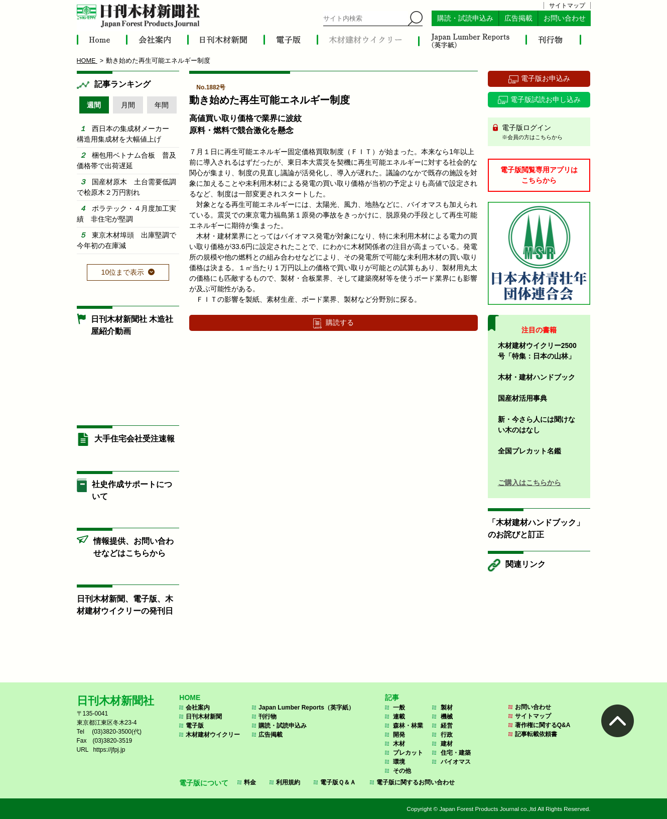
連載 (399, 716)
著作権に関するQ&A (543, 725)
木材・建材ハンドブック (536, 377)
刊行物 (267, 716)
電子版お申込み (545, 78)
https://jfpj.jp (109, 749)
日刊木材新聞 (204, 716)
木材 (399, 743)
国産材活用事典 (522, 398)
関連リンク (525, 564)
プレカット (408, 752)
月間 (128, 105)
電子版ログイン (543, 133)
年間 (162, 105)
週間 (94, 105)
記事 (392, 697)
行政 (447, 734)
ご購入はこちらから (529, 483)
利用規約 (288, 782)
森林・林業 (408, 725)
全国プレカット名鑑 (529, 451)
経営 (447, 725)
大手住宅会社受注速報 (134, 438)
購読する (340, 322)
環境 (399, 761)
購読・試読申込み (465, 18)
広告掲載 (518, 18)
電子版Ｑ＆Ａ (338, 782)
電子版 (195, 725)
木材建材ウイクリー (213, 734)
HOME (189, 697)
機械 (447, 716)
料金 (250, 782)
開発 (399, 734)
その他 (402, 770)
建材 (447, 743)
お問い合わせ (565, 18)
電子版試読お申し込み (545, 99)
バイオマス (456, 761)
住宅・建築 (456, 752)
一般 (399, 707)
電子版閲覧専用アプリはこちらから (539, 175)
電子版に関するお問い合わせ (415, 782)
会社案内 (198, 707)
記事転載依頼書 (536, 734)
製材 (447, 707)
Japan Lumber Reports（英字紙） (306, 707)
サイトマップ (567, 5)
